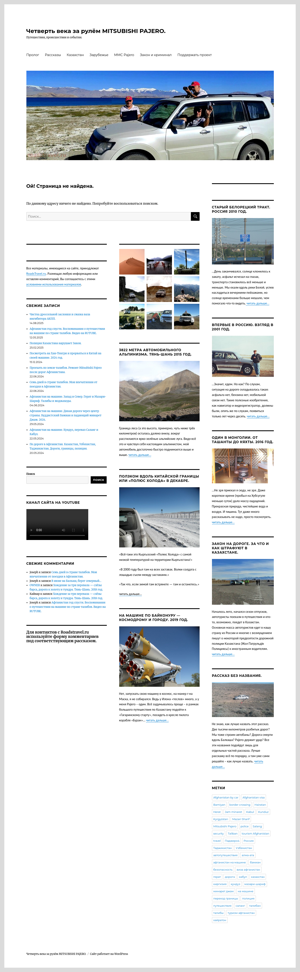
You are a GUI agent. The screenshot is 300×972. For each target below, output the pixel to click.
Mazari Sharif (240, 819)
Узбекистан (244, 848)
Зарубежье (98, 55)
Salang (257, 826)
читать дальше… (139, 455)
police (245, 826)
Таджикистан (222, 848)
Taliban (233, 833)
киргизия (220, 884)
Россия (249, 840)
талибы (218, 912)
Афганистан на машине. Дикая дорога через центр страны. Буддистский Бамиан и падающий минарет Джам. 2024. (65, 415)
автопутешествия (225, 855)
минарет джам (223, 891)
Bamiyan (219, 804)
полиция (248, 898)
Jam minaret (233, 812)
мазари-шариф (255, 884)
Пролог (32, 55)
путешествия (222, 905)
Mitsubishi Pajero (224, 826)
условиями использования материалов (53, 284)
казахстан (258, 876)
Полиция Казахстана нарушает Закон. (55, 343)
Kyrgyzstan (220, 819)
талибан (255, 905)
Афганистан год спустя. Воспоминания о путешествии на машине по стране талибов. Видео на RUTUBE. (68, 607)
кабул (243, 876)
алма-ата (248, 855)
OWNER (35, 585)
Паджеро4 (232, 840)
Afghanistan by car (226, 797)
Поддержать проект (194, 55)
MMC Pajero (124, 55)
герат (217, 876)
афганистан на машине (229, 862)
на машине (245, 891)
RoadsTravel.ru (36, 274)
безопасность (223, 869)
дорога (230, 876)
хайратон (219, 920)
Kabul (250, 812)
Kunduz (263, 812)
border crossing (240, 804)
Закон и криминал (156, 55)
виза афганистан (248, 869)
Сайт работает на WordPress (109, 954)
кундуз (235, 884)
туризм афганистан (241, 912)
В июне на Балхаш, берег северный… (76, 581)
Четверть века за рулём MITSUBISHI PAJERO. (96, 30)
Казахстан (75, 55)
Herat (217, 812)
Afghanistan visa (253, 797)
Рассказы (53, 55)
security (218, 833)
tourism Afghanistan (255, 833)
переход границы (225, 898)
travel (217, 840)
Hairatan (260, 804)
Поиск (30, 474)
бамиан (255, 862)
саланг (240, 905)
